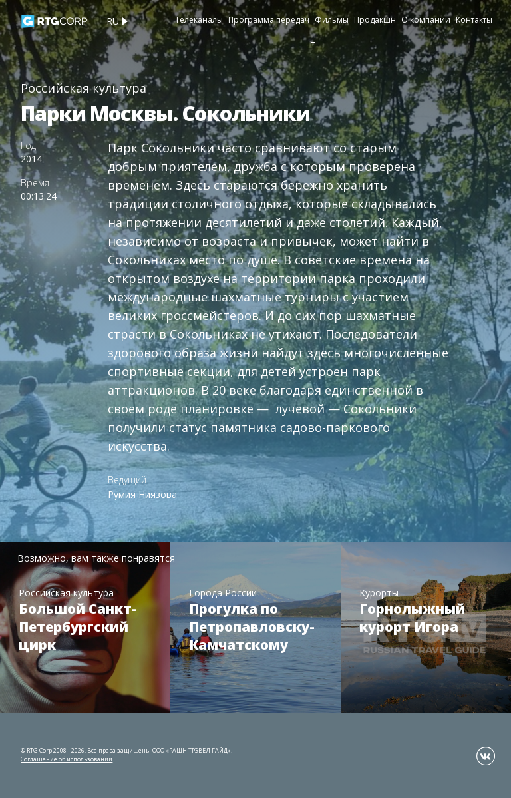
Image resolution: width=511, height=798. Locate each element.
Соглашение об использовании (66, 759)
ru (112, 21)
